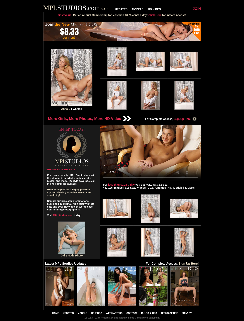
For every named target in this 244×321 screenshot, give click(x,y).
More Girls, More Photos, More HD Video (89, 118)
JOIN (197, 9)
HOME (55, 313)
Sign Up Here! (185, 118)
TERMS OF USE (169, 313)
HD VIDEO (154, 9)
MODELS (138, 9)
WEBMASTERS (114, 313)
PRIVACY (187, 313)
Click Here (154, 15)
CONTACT (131, 313)
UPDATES (121, 9)
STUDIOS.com (75, 8)
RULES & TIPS (149, 313)
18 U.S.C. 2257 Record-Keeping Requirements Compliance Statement (122, 317)
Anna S (65, 108)
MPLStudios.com (63, 215)
